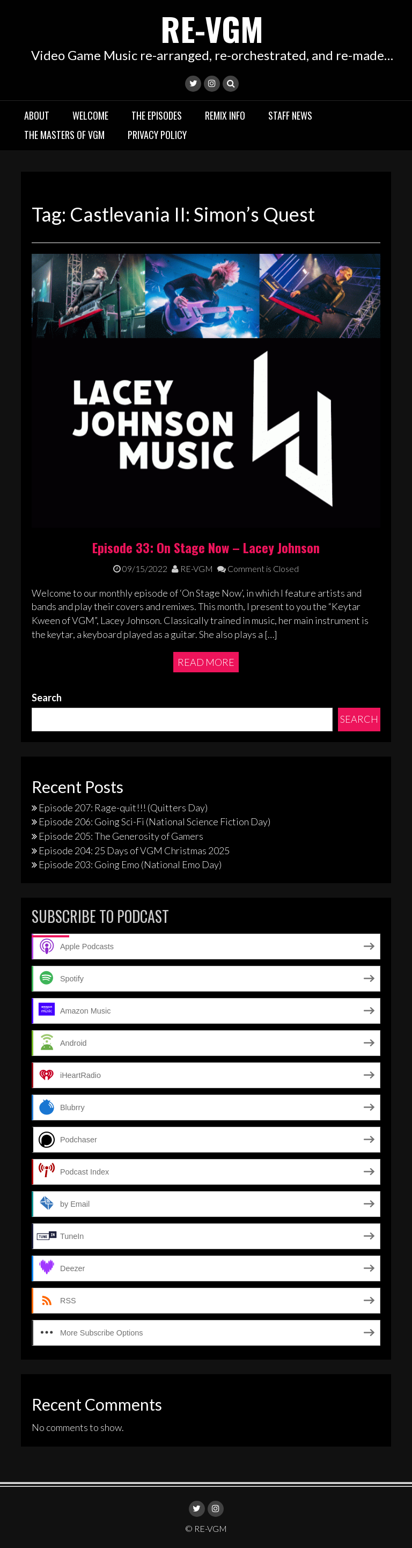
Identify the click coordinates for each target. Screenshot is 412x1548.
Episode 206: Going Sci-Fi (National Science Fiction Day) (154, 821)
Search (47, 697)
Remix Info (225, 115)
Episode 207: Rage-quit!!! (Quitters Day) (123, 807)
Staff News (290, 115)
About (36, 115)
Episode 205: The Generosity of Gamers (121, 836)
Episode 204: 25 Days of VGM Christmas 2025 (134, 850)
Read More (206, 662)
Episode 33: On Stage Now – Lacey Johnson (206, 547)
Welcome (90, 115)
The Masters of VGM (64, 135)
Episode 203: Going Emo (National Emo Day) (130, 864)
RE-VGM (211, 28)
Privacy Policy (157, 135)
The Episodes (156, 115)
